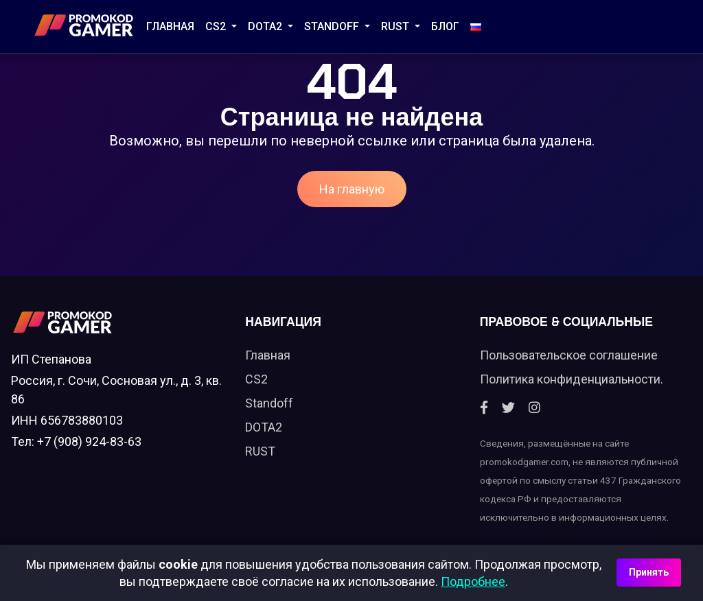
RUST (396, 26)
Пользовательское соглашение (569, 355)
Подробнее (473, 581)
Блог (445, 26)
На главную (351, 189)
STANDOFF (333, 26)
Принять (649, 572)
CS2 (217, 26)
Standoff (269, 403)
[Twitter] (508, 407)
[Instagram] (534, 407)
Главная (170, 26)
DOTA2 (266, 26)
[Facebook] (484, 407)
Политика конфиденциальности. (571, 379)
